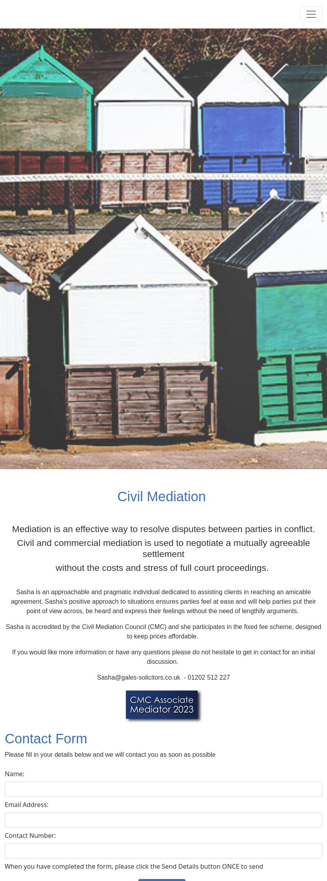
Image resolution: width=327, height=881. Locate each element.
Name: (14, 773)
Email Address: (26, 804)
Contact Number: (30, 835)
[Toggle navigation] (311, 14)
